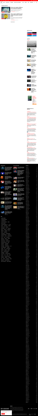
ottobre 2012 (31, 382)
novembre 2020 (31, 253)
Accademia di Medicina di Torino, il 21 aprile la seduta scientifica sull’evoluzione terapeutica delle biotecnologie (33, 71)
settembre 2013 (31, 367)
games (10, 258)
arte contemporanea (3, 247)
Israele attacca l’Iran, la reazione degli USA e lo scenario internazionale (20, 203)
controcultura (2, 253)
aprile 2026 (31, 167)
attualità (2, 248)
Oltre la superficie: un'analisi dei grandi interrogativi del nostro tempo (8, 173)
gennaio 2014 (31, 362)
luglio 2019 (31, 274)
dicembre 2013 (31, 363)
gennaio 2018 (31, 298)
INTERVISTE (31, 2)
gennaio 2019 (31, 282)
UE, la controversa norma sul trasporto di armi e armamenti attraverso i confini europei (33, 65)
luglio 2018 (31, 290)
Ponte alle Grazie (34, 102)
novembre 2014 (31, 349)
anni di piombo (6, 243)
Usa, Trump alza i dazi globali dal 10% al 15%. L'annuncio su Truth (34, 77)
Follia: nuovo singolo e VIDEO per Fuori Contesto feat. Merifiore (17, 8)
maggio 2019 (31, 277)
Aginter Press (5, 225)
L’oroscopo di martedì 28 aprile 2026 (31, 128)
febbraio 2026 (31, 169)
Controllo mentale (8, 233)
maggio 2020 (31, 261)
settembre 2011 (31, 399)
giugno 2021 (31, 244)
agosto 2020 (31, 257)
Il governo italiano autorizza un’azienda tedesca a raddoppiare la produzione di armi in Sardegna (20, 198)
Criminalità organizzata (4, 234)
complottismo (2, 252)
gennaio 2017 (31, 314)
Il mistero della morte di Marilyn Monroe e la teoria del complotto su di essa (20, 185)
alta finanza (6, 239)
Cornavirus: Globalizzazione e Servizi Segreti (34, 97)
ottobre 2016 (31, 318)
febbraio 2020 (31, 265)
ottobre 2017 (31, 302)
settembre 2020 (31, 256)
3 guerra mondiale (3, 223)
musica (26, 2)
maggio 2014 (31, 357)
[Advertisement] (32, 16)
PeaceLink (28, 116)
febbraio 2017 (31, 313)
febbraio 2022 (31, 233)
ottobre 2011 (31, 398)
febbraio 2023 (31, 217)
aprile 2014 (31, 358)
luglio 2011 (31, 402)
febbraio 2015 (31, 345)
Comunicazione (3, 233)
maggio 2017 (31, 309)
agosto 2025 (31, 177)
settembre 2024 (31, 192)
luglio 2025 (31, 179)
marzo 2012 (31, 391)
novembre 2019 (31, 269)
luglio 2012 (31, 386)
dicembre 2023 (31, 204)
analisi (8, 242)
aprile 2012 (31, 390)
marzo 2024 (31, 200)
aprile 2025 (31, 183)
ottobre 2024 (31, 191)
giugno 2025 (31, 180)
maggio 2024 (31, 197)
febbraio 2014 (31, 361)
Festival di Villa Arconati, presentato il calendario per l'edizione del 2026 (33, 81)
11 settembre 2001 (3, 220)
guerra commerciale (3, 261)
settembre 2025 (31, 176)
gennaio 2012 (31, 394)
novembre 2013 (31, 365)
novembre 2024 (31, 189)
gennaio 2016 (31, 330)
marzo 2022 (31, 232)
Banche (2, 229)
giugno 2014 (31, 355)
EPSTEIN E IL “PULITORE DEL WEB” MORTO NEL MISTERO (33, 85)
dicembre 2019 (31, 268)
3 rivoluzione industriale (4, 224)
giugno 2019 (31, 276)
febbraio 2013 (31, 377)
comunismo (6, 252)
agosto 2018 (31, 289)
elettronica (6, 257)
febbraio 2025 (31, 185)
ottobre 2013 (31, 366)
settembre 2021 (31, 240)
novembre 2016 (31, 317)
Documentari (9, 234)
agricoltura (2, 238)
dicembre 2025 (31, 172)
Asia (6, 228)
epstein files (7, 2)
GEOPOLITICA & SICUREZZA (17, 2)
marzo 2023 (31, 216)
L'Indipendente (28, 111)
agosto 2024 (31, 193)
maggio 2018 (31, 293)
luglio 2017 (31, 306)
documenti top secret (7, 256)
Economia (11, 2)
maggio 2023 (31, 213)
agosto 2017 (31, 305)
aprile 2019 (31, 278)
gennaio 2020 (31, 266)
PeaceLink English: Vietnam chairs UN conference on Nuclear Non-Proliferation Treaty (31, 118)
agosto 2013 (31, 369)
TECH (28, 2)
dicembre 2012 (31, 379)
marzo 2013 (31, 375)
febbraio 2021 (31, 249)
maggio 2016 (31, 325)
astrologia (8, 247)
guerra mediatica (9, 261)
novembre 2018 (31, 285)
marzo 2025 (31, 184)
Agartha (2, 225)
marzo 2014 (31, 359)
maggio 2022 (31, 229)
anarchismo (2, 243)
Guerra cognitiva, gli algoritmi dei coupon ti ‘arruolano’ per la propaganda (33, 56)
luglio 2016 (31, 322)
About (3, 0)
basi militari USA (8, 248)
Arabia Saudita (3, 228)
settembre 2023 (31, 208)
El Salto (28, 157)
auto (4, 248)
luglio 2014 (31, 354)
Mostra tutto (28, 161)
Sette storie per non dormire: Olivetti (31, 147)
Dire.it (27, 127)
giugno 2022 (31, 228)
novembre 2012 (31, 381)
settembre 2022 (31, 224)
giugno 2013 (31, 371)
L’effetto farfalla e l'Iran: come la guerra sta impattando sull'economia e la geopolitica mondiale (20, 207)
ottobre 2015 (31, 334)
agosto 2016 (31, 321)
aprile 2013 (31, 374)
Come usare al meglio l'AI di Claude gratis (31, 142)
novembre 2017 (31, 301)
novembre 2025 (31, 173)
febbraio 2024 (31, 201)
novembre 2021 (31, 237)
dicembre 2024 (31, 188)
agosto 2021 (31, 241)
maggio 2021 (31, 245)
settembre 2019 (31, 272)
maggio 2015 (31, 341)
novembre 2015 (31, 333)
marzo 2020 (31, 264)
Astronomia (9, 228)
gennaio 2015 (31, 346)
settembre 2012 (31, 383)
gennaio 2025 (31, 187)
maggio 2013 (31, 373)
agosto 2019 (31, 273)
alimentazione (2, 239)
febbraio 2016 (31, 329)
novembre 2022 (31, 221)
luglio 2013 (31, 370)
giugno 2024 (31, 196)
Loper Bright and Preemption (30, 138)
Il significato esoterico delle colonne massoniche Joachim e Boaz (20, 181)
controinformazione (7, 253)
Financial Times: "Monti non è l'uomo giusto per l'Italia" (20, 177)
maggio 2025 (31, 181)
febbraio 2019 (31, 281)
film (1, 258)
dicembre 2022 (31, 220)
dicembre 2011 (31, 395)
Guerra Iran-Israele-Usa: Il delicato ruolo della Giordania (33, 61)
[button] (34, 2)
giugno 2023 (31, 212)
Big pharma (8, 229)
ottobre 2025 (31, 175)
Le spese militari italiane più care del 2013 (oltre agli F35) (20, 167)
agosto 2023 (31, 209)
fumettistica (7, 258)
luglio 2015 (31, 338)
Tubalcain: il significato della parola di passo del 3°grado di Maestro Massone (20, 195)
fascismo (9, 257)
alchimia (6, 238)
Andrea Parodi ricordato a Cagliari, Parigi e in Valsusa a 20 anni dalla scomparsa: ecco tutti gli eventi (33, 90)
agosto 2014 (31, 353)
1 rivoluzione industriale (4, 219)
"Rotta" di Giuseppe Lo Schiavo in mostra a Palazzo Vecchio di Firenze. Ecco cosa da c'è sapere (8, 212)
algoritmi (9, 238)
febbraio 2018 (31, 297)
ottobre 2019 (31, 270)
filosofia (4, 258)
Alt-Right (9, 225)
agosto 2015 (31, 337)
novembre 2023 (31, 205)
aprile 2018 (31, 294)
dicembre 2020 (31, 252)
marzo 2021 (31, 248)
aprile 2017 (31, 310)
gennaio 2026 (31, 171)
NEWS (4, 2)
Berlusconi (5, 229)
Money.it (28, 141)
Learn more (5, 412)
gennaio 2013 (31, 378)
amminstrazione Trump (4, 242)
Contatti (8, 0)
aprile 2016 (31, 326)
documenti (2, 256)
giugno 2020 (31, 260)
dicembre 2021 (31, 236)
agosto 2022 (31, 225)
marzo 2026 (31, 168)
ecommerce (2, 257)
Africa (10, 224)
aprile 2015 (31, 342)
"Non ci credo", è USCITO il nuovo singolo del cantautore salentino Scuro (17, 15)
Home (1, 0)
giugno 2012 (31, 387)
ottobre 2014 (31, 350)
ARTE (23, 2)
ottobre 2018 (31, 286)
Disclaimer (6, 0)
